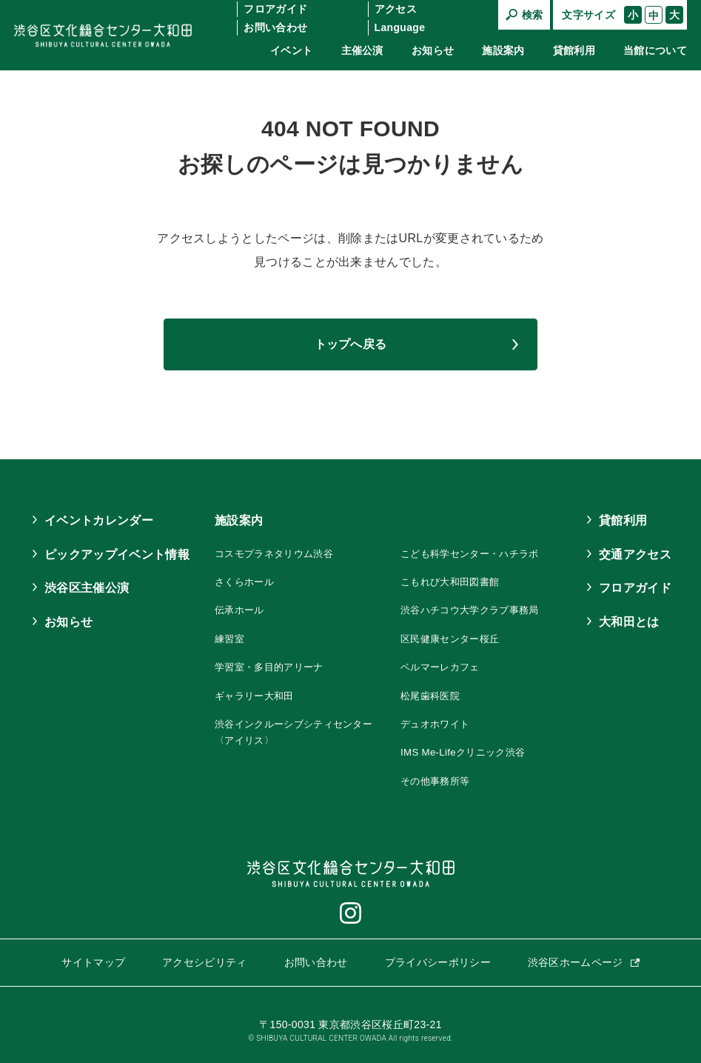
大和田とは (629, 622)
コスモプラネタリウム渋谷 (267, 553)
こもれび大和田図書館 (454, 581)
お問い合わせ (275, 27)
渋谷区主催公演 (86, 588)
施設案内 (503, 50)
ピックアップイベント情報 (116, 554)
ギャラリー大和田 (246, 696)
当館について (655, 50)
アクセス (396, 9)
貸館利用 (574, 50)
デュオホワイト (438, 724)
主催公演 (362, 50)
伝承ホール (230, 610)
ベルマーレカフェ (443, 667)
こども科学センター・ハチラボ (475, 553)
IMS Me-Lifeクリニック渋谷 (467, 752)
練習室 (219, 638)
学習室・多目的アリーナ (262, 667)
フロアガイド (275, 9)
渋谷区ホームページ (575, 962)
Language (400, 27)
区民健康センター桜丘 (454, 638)
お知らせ (433, 50)
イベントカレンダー (98, 520)
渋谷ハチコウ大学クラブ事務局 (475, 610)
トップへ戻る (351, 344)
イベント (291, 50)
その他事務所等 (438, 781)
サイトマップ (93, 962)
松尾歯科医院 (433, 696)
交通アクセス (635, 554)
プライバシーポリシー (438, 962)
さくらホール (235, 581)
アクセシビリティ (204, 962)
